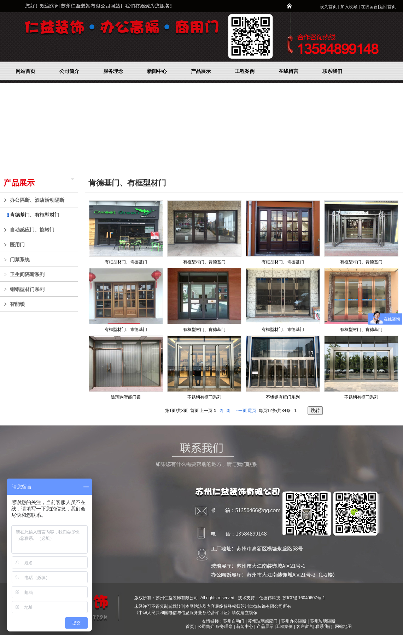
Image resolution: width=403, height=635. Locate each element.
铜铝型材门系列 (42, 289)
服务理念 (225, 626)
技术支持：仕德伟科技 (259, 597)
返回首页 (387, 6)
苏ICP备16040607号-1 (303, 597)
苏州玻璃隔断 (322, 621)
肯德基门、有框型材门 (42, 215)
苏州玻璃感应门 (263, 621)
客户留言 (304, 626)
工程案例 (285, 626)
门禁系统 (42, 259)
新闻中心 (244, 626)
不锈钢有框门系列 (204, 397)
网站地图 (343, 626)
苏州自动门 (233, 621)
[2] (220, 410)
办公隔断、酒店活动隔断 (42, 200)
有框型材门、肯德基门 (126, 261)
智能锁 (42, 304)
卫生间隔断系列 (42, 274)
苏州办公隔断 (293, 621)
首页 (190, 626)
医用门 (42, 244)
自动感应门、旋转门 (42, 230)
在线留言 (369, 6)
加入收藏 (348, 6)
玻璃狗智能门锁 (126, 397)
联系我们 (323, 626)
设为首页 (328, 6)
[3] (228, 410)
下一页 (240, 410)
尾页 (252, 410)
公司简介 (206, 626)
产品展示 (19, 182)
